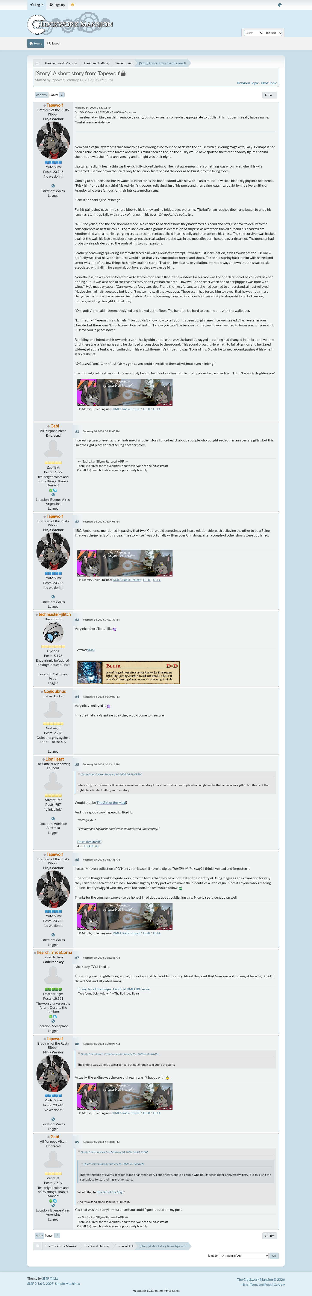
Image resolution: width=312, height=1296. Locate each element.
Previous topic (248, 83)
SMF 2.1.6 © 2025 (40, 1283)
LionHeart (54, 758)
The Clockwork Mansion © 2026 (261, 1279)
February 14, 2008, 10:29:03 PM (101, 696)
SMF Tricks (50, 1278)
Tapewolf (55, 105)
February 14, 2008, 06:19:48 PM (101, 431)
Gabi (54, 425)
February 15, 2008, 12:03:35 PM (101, 1142)
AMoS (91, 650)
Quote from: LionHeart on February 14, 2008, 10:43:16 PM (114, 1152)
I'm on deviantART (89, 841)
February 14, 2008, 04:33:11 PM (93, 107)
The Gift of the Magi (111, 802)
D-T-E (157, 409)
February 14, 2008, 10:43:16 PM (101, 764)
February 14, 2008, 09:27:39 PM (101, 619)
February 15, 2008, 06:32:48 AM (101, 957)
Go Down (41, 95)
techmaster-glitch (55, 614)
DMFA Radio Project (127, 409)
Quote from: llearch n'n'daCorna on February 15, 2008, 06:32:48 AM (119, 1054)
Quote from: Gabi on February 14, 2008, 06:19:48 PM (111, 774)
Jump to (213, 1255)
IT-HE (147, 409)
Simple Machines (67, 1283)
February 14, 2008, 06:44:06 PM (101, 521)
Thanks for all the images (94, 989)
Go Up (39, 1235)
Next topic (269, 83)
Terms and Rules (261, 1284)
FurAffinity (91, 846)
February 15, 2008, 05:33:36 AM (101, 859)
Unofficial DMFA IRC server (131, 989)
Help (245, 1284)
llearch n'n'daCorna (54, 952)
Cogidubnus (55, 691)
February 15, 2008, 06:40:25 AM (101, 1043)
